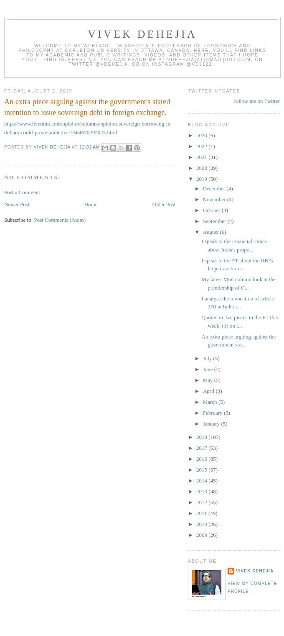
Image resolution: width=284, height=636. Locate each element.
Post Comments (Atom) (60, 220)
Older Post (163, 204)
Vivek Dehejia (255, 571)
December (215, 188)
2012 (202, 502)
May (208, 380)
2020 (202, 168)
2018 (202, 437)
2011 (202, 513)
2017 (202, 448)
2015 (202, 470)
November (215, 199)
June (208, 369)
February (213, 413)
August (211, 232)
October (212, 210)
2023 (202, 135)
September (215, 221)
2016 (202, 459)
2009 (202, 535)
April (209, 391)
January (212, 424)
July (208, 358)
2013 (202, 491)
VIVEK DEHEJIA (142, 34)
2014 (202, 480)
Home (91, 204)
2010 (202, 524)
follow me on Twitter (257, 101)
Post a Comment (22, 192)
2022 (202, 146)
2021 (202, 157)
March (210, 402)
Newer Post (16, 204)
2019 (202, 179)
